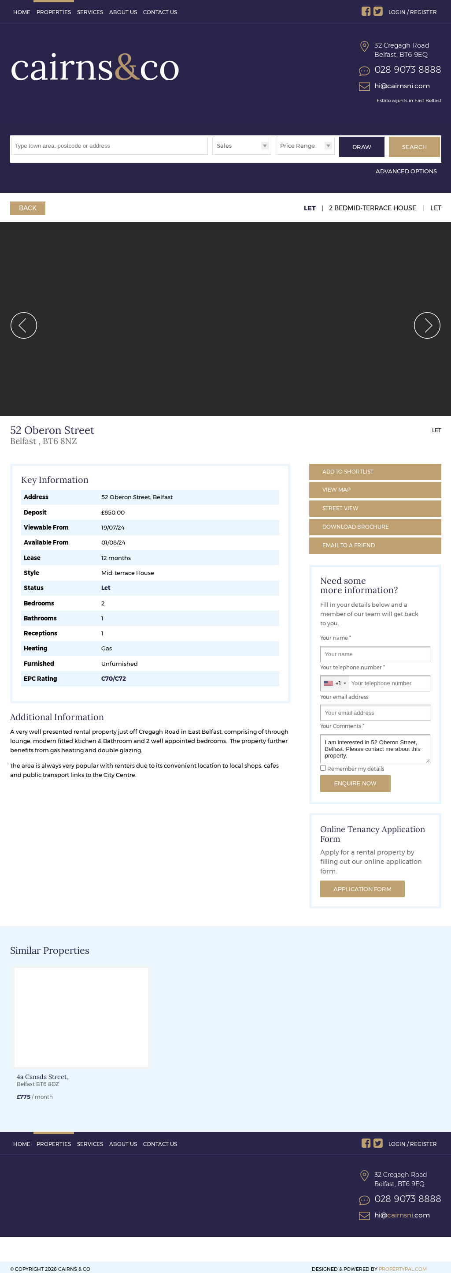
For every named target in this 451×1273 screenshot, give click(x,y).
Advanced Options (406, 166)
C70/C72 (113, 674)
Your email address (344, 693)
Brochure (355, 522)
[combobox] (335, 679)
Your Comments (342, 722)
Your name (335, 634)
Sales (224, 145)
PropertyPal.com (403, 1265)
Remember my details (355, 765)
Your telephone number (352, 663)
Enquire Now (355, 779)
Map (336, 485)
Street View (340, 503)
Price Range (297, 145)
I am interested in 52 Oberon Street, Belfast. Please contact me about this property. (375, 744)
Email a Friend (348, 541)
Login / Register (412, 12)
